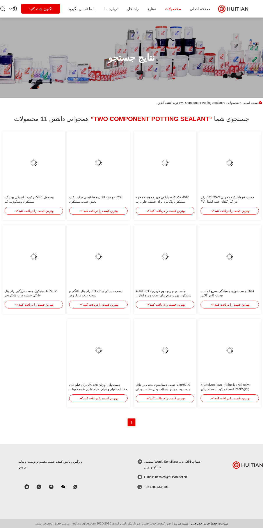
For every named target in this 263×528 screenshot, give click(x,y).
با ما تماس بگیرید (82, 9)
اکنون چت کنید (40, 9)
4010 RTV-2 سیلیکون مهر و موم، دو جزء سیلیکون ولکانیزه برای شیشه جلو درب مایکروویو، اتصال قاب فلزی (162, 201)
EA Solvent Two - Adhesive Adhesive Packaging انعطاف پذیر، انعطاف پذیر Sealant (226, 389)
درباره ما (111, 9)
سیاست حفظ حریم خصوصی (209, 523)
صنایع (151, 9)
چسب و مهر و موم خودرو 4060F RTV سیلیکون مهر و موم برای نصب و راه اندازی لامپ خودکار (163, 295)
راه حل (133, 9)
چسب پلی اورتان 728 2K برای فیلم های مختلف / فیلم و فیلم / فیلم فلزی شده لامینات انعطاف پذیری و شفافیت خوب (98, 389)
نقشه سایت (181, 523)
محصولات (173, 9)
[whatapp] (78, 487)
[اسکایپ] (54, 487)
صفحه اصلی (200, 9)
